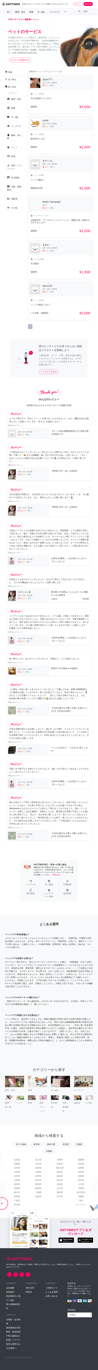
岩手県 (17, 1168)
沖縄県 (81, 1196)
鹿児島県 (81, 1192)
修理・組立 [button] (20, 12)
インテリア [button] (55, 12)
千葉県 (17, 1200)
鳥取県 (60, 1172)
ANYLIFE (30, 1288)
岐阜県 (38, 1180)
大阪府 (79, 1144)
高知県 (81, 1164)
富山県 (38, 1160)
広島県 (60, 1184)
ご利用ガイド (51, 1288)
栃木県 (17, 1192)
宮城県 (17, 1172)
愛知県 (38, 1188)
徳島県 (60, 1192)
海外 (81, 1200)
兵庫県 (60, 1160)
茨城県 (17, 1188)
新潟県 (17, 1205)
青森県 (17, 1164)
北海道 (17, 1160)
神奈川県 (51, 1144)
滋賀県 (38, 1196)
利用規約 (10, 1292)
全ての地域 (21, 1144)
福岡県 (81, 1168)
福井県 (38, 1168)
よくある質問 (51, 1292)
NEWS (29, 1292)
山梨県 (38, 1172)
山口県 (60, 1188)
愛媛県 (81, 1160)
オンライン (81, 1205)
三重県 (38, 1192)
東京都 (36, 1144)
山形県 (17, 1180)
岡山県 (60, 1180)
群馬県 (17, 1196)
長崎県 (81, 1176)
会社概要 (10, 1288)
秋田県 (17, 1176)
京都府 (49, 1151)
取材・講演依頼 (13, 1332)
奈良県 (60, 1164)
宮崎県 (81, 1188)
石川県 (38, 1164)
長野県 (38, 1176)
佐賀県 (81, 1172)
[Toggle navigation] (94, 3)
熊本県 (81, 1180)
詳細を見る (56, 875)
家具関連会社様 (13, 1328)
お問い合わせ (51, 1296)
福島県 (17, 1184)
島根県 (60, 1176)
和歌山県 (60, 1168)
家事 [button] (31, 12)
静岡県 (38, 1184)
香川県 (60, 1196)
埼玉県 (66, 1144)
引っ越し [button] (42, 12)
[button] (30, 883)
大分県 (81, 1184)
